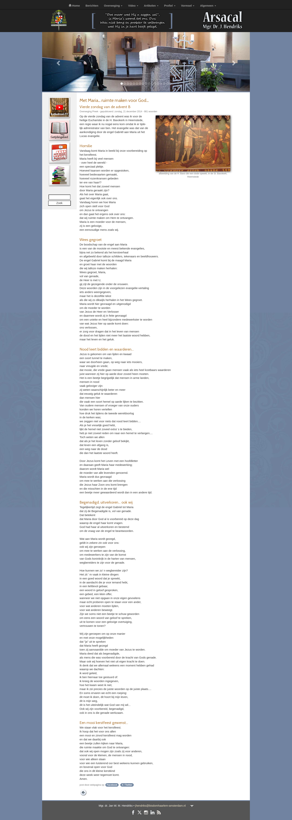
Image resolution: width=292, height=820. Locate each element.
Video (133, 5)
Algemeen (208, 5)
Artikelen (151, 5)
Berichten (92, 5)
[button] (57, 62)
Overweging (113, 5)
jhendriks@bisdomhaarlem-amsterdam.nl (160, 805)
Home (74, 5)
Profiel (169, 5)
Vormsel (188, 5)
